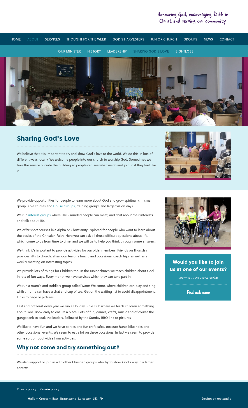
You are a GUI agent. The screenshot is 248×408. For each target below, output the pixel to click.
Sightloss (184, 51)
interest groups (39, 215)
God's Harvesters (128, 39)
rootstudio (224, 398)
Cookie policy (49, 389)
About (32, 39)
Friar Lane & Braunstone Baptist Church (60, 18)
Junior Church (164, 39)
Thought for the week (86, 39)
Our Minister (69, 51)
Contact (227, 39)
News (208, 39)
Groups (190, 39)
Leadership (117, 51)
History (94, 51)
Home (16, 39)
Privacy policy (26, 389)
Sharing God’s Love (151, 51)
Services (52, 39)
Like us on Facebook (19, 398)
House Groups (64, 206)
